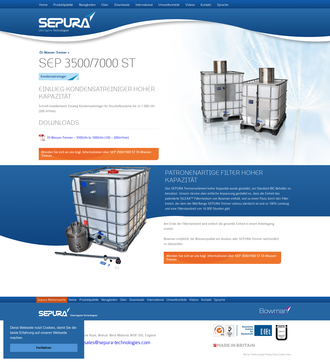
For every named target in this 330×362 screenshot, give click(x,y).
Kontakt (221, 6)
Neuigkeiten (91, 6)
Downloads (130, 6)
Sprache (239, 6)
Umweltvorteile (180, 6)
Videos (203, 6)
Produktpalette (66, 6)
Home (44, 6)
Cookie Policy (284, 356)
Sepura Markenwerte (53, 302)
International (153, 6)
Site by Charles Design (254, 356)
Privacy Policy (271, 356)
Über (111, 6)
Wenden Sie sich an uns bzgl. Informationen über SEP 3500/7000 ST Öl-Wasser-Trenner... (96, 155)
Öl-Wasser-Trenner (53, 54)
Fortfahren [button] (43, 347)
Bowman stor (275, 314)
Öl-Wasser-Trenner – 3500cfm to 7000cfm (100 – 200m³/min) (88, 139)
